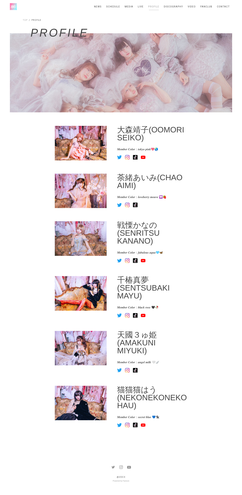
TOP (25, 20)
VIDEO (192, 6)
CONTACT (223, 6)
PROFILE (153, 6)
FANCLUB (206, 6)
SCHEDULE (113, 6)
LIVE (141, 6)
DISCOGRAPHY (173, 6)
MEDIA (129, 6)
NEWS (98, 6)
